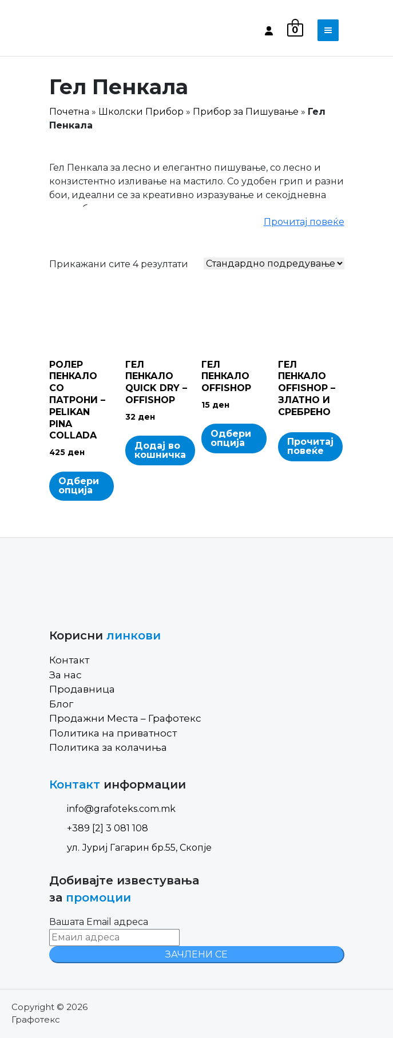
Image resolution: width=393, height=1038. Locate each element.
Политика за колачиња (108, 747)
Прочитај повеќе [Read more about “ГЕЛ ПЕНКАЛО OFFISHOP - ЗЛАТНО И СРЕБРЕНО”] (310, 446)
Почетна (69, 111)
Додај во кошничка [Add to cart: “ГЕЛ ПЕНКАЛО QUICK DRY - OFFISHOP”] (160, 450)
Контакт (69, 660)
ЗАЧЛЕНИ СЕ (196, 954)
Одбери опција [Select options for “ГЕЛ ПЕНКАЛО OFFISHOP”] (231, 438)
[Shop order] (274, 263)
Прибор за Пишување (246, 111)
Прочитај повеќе (304, 221)
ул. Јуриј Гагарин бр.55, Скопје (130, 847)
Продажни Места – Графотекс (125, 718)
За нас (65, 675)
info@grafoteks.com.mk (112, 808)
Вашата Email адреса (98, 921)
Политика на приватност (113, 733)
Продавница (82, 689)
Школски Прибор (141, 111)
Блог (61, 704)
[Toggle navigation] (328, 30)
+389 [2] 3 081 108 (98, 828)
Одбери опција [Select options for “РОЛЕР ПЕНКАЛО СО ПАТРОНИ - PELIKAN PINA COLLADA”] (78, 486)
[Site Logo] (98, 30)
